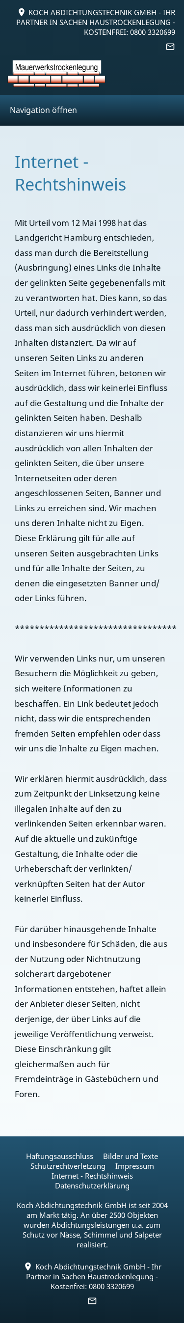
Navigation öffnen (43, 110)
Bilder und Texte (130, 1156)
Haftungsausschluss (59, 1156)
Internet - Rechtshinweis (92, 1176)
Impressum (134, 1166)
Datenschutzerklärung (92, 1185)
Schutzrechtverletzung (67, 1166)
